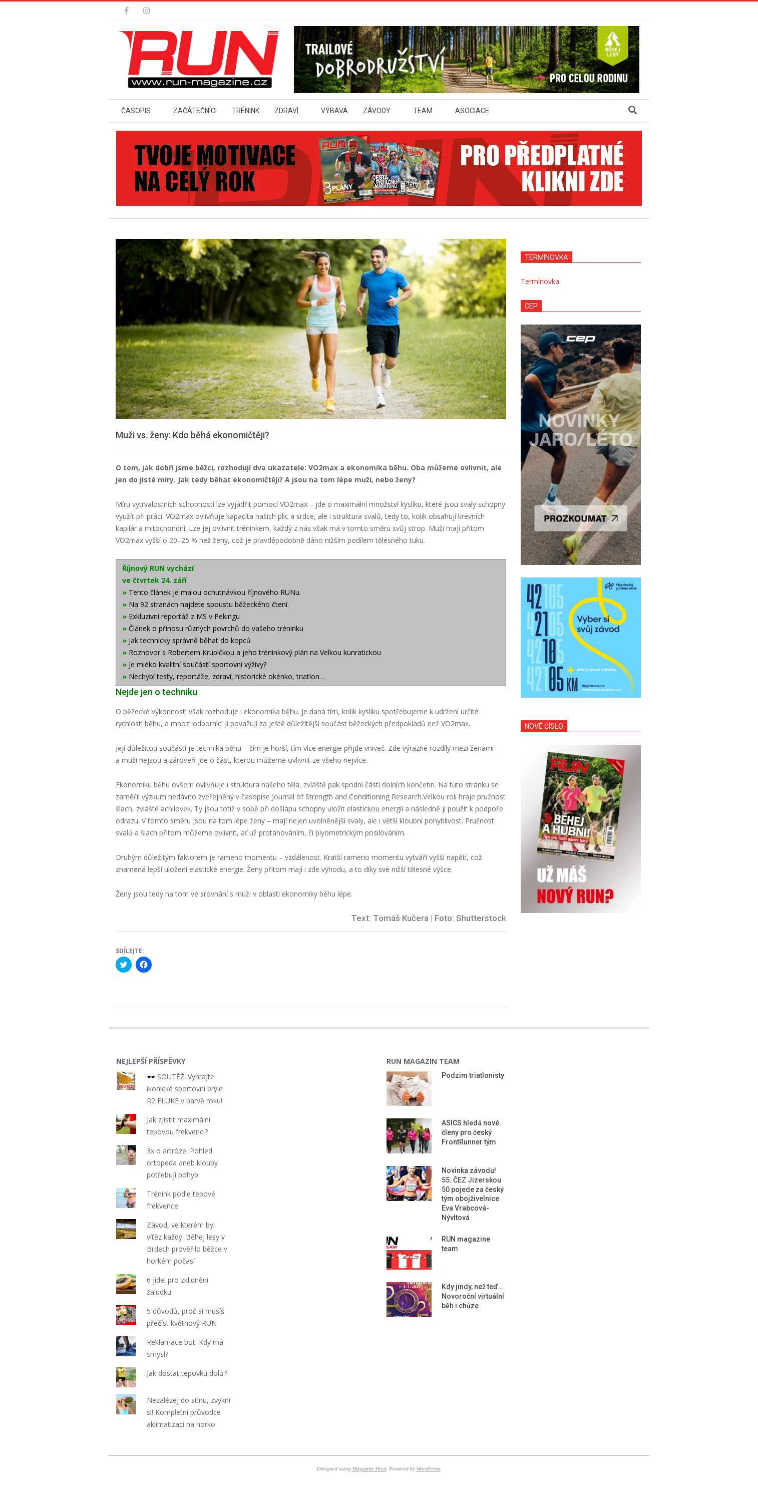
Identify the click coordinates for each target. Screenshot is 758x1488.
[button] (201, 59)
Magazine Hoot (369, 1468)
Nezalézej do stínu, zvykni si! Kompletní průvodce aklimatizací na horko (188, 1412)
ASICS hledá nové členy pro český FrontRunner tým (470, 1132)
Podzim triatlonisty (473, 1075)
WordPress (428, 1468)
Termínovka (540, 281)
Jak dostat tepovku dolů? (187, 1373)
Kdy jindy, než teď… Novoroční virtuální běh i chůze (473, 1296)
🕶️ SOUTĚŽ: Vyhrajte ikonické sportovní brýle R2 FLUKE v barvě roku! (185, 1088)
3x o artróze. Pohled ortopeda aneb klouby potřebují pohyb (182, 1162)
